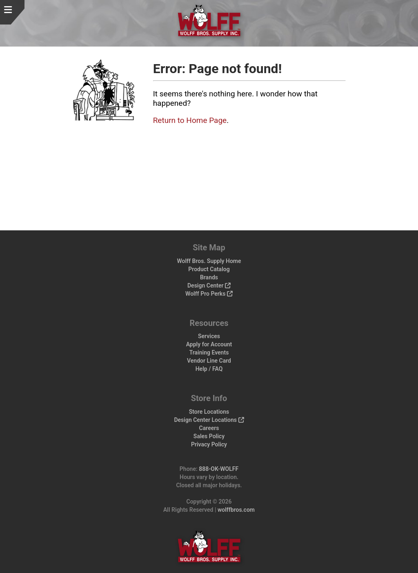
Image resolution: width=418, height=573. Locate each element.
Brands (209, 277)
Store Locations (209, 411)
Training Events (209, 352)
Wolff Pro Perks (209, 293)
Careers (209, 428)
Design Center (209, 285)
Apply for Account (209, 344)
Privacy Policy (209, 444)
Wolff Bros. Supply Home (209, 261)
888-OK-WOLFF (218, 469)
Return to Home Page (190, 120)
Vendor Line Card (209, 360)
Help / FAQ (209, 369)
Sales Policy (209, 436)
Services (209, 336)
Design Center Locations (209, 420)
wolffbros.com (236, 509)
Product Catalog (208, 269)
